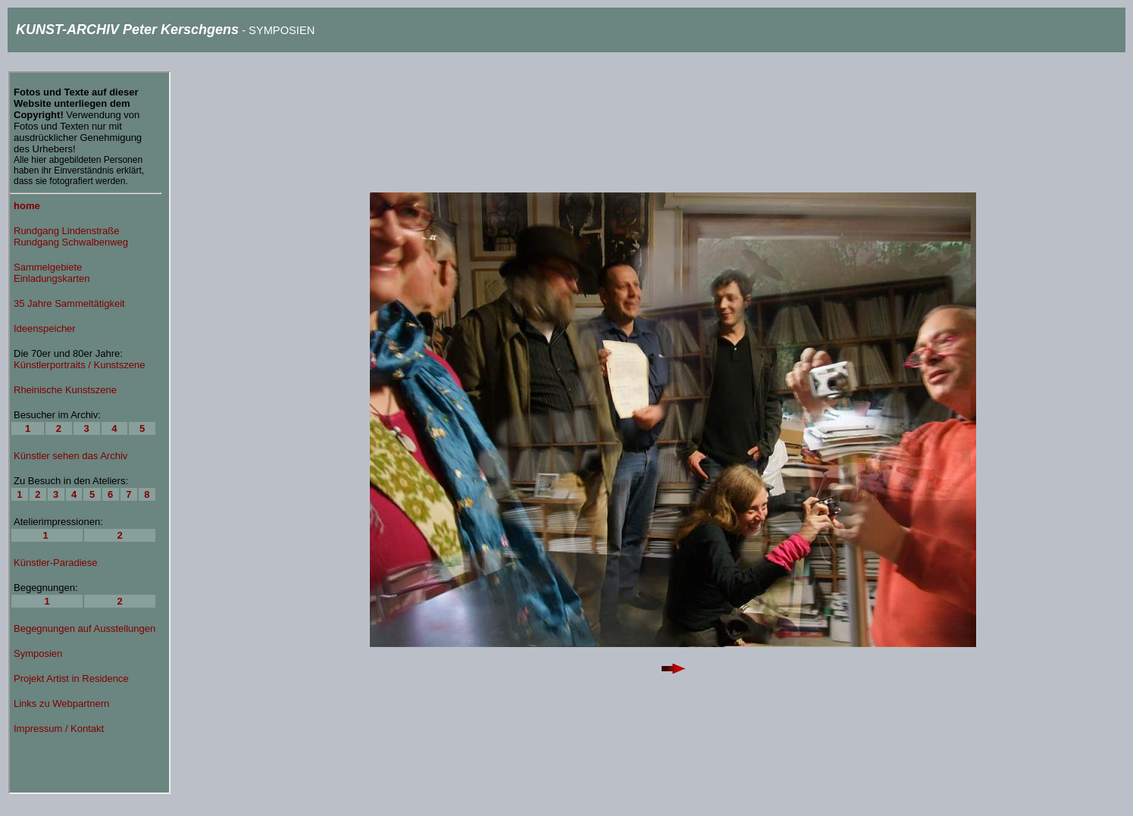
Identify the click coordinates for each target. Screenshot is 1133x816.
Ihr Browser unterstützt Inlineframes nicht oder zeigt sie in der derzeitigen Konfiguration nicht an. (89, 432)
